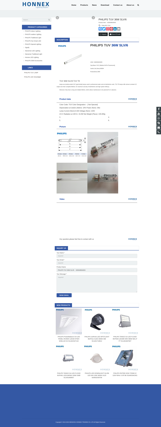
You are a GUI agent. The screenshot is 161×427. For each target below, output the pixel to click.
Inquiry (103, 34)
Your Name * (61, 253)
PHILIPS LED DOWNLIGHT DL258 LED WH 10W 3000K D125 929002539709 (97, 375)
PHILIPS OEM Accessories (33, 60)
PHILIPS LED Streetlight (32, 77)
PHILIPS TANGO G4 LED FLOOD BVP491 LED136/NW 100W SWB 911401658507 (68, 375)
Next (93, 17)
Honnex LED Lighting (32, 57)
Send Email (115, 34)
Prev (57, 17)
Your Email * (60, 260)
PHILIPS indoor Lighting (32, 31)
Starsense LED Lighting (32, 51)
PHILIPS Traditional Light (33, 37)
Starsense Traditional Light (33, 54)
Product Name (61, 267)
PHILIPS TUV (106, 25)
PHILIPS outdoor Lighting (33, 34)
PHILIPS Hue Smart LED (33, 41)
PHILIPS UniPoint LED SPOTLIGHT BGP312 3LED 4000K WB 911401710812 (97, 339)
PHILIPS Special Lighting (33, 44)
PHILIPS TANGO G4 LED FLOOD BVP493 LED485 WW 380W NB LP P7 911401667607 (125, 339)
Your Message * (62, 274)
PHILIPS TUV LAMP (31, 72)
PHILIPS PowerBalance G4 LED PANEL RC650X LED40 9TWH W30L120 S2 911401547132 (69, 339)
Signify (27, 47)
